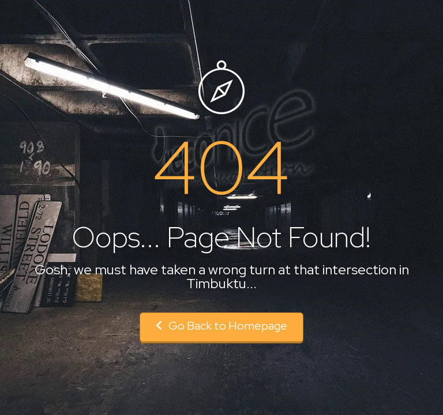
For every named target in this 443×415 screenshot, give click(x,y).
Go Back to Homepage (221, 325)
